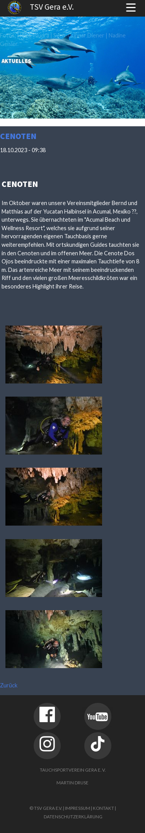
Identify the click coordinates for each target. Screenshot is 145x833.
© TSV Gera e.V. (45, 808)
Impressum (77, 808)
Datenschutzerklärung (73, 816)
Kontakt (103, 808)
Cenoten (18, 136)
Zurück (8, 685)
